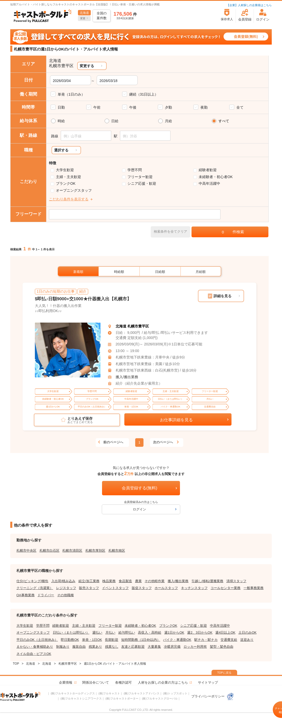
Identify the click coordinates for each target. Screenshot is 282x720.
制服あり (62, 647)
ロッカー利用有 (195, 647)
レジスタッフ (66, 588)
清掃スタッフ (236, 581)
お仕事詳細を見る (176, 420)
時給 (61, 121)
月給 (168, 121)
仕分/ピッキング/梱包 (32, 581)
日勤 (61, 107)
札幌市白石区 (49, 550)
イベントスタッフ (115, 588)
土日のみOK (247, 632)
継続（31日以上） (143, 94)
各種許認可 (123, 682)
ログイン (139, 509)
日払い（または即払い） (71, 632)
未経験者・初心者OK (216, 177)
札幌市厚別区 (95, 550)
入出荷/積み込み (63, 581)
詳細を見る (222, 296)
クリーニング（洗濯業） (34, 588)
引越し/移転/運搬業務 (207, 581)
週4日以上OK (225, 632)
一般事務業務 (254, 588)
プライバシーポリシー (212, 696)
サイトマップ (208, 682)
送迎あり (247, 640)
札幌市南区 (116, 550)
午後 (132, 107)
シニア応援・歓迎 (141, 183)
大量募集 (154, 647)
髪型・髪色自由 (221, 647)
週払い (97, 632)
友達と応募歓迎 (133, 647)
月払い (110, 632)
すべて (223, 121)
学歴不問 (134, 170)
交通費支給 (228, 640)
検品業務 (109, 581)
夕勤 (168, 107)
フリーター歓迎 (140, 177)
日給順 (160, 272)
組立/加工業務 (88, 581)
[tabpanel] (67, 350)
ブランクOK (65, 183)
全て (240, 107)
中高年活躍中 (209, 183)
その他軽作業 (155, 581)
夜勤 (204, 107)
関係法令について (95, 682)
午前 (96, 107)
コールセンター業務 (225, 588)
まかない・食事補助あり (34, 647)
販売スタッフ (89, 588)
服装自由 (79, 647)
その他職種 (65, 595)
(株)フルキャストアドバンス (141, 693)
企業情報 (65, 682)
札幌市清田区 (72, 550)
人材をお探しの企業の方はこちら (163, 682)
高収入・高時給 (149, 632)
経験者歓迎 (208, 170)
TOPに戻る (224, 672)
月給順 (201, 272)
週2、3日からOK (199, 632)
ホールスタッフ (166, 588)
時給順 (119, 272)
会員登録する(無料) (139, 488)
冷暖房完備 (172, 647)
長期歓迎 (111, 640)
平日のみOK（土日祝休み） (37, 640)
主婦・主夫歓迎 (68, 177)
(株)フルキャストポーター (121, 698)
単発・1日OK (92, 640)
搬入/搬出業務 (127, 377)
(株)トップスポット (175, 693)
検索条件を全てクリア (170, 231)
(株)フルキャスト (109, 693)
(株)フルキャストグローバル (160, 698)
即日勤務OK (70, 640)
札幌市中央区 (26, 550)
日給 (114, 121)
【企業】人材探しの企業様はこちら (249, 5)
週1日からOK (174, 632)
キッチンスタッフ (194, 588)
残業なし (111, 647)
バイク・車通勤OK (177, 640)
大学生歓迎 (65, 170)
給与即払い (126, 632)
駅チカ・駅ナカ (206, 640)
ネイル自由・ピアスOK (33, 654)
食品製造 (125, 581)
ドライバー (45, 595)
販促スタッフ (142, 588)
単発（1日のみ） (71, 94)
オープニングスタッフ (74, 190)
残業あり (95, 647)
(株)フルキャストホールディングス (73, 693)
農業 (138, 581)
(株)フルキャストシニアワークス (81, 698)
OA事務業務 (25, 595)
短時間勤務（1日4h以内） (140, 640)
